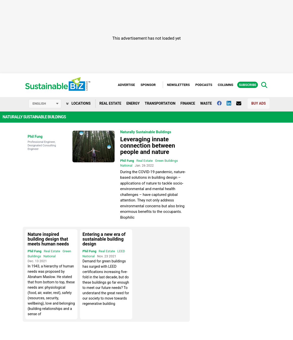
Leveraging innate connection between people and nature (147, 145)
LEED (121, 251)
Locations (78, 103)
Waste (206, 103)
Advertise (126, 85)
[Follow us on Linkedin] (231, 103)
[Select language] (45, 103)
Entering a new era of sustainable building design (104, 239)
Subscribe (247, 85)
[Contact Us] (241, 103)
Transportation (160, 103)
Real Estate (110, 103)
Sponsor (148, 85)
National (126, 165)
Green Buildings (166, 161)
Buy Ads (258, 103)
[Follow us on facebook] (222, 103)
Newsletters (178, 85)
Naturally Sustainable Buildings (145, 132)
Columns (225, 85)
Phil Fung (35, 136)
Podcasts (203, 85)
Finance (187, 103)
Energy (133, 103)
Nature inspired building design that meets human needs (48, 239)
